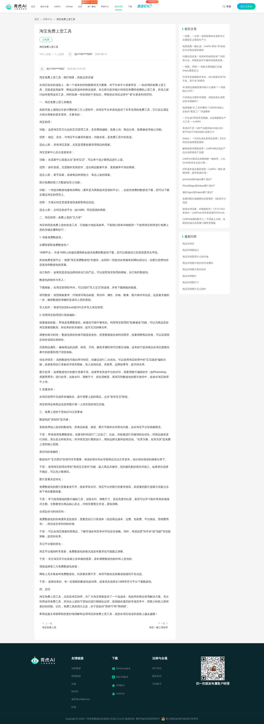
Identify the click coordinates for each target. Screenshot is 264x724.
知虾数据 (76, 668)
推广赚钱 (92, 6)
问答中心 (47, 19)
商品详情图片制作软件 (194, 269)
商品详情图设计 (191, 250)
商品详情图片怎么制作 (194, 289)
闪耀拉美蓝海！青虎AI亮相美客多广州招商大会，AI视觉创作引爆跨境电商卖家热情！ (204, 58)
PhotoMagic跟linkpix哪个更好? (199, 185)
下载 (130, 6)
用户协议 (157, 668)
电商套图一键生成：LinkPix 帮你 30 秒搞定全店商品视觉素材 (204, 48)
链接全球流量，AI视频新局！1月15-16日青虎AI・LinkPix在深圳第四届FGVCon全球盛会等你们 (204, 211)
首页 (33, 6)
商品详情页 (188, 243)
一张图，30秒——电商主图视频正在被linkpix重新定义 (202, 68)
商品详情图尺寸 (191, 282)
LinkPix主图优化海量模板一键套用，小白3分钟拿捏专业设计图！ (204, 160)
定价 (80, 6)
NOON (74, 691)
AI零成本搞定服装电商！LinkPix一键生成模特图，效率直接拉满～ (204, 171)
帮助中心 (105, 6)
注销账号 (157, 683)
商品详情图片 (190, 276)
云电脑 (45, 39)
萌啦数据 (76, 676)
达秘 (73, 683)
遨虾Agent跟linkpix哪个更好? (198, 192)
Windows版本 (121, 668)
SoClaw (69, 6)
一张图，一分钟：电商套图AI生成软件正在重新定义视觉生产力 (204, 38)
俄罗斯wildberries (80, 699)
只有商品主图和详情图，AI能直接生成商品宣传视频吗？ (204, 99)
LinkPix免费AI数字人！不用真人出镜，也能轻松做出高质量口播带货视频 (204, 221)
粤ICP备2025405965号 (148, 718)
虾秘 (73, 707)
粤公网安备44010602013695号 (182, 718)
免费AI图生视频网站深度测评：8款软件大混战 (204, 200)
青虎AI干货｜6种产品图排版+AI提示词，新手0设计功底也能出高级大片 (204, 130)
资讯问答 (118, 6)
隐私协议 (157, 676)
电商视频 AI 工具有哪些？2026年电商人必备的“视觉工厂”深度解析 (203, 109)
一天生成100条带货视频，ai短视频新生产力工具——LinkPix (204, 120)
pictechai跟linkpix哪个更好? (197, 179)
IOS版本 (118, 685)
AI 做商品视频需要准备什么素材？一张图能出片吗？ (204, 89)
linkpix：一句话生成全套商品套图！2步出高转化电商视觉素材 (204, 140)
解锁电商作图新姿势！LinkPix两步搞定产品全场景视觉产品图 (204, 150)
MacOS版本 (120, 677)
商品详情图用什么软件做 (195, 256)
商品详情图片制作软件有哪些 (198, 263)
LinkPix (57, 6)
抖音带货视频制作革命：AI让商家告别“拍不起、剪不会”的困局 (204, 79)
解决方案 (45, 6)
